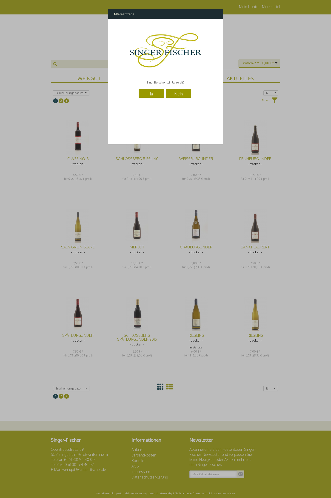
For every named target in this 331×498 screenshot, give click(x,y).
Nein (178, 93)
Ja (151, 93)
